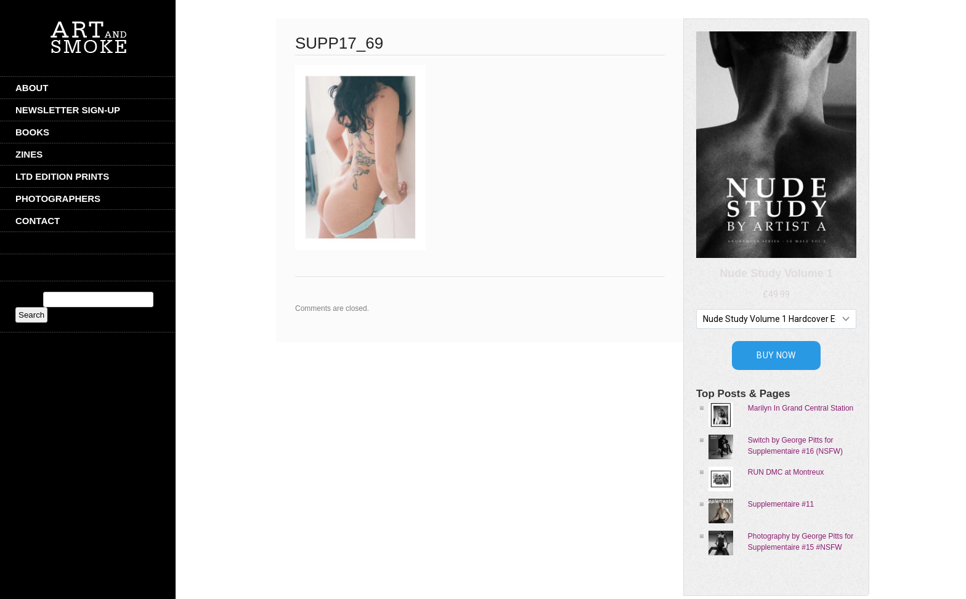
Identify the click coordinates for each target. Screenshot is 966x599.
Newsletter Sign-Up (67, 110)
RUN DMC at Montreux (786, 472)
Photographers (57, 198)
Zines (29, 154)
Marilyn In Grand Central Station (800, 408)
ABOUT (31, 87)
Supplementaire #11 (781, 504)
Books (32, 132)
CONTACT (37, 220)
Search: (28, 299)
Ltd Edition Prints (62, 176)
